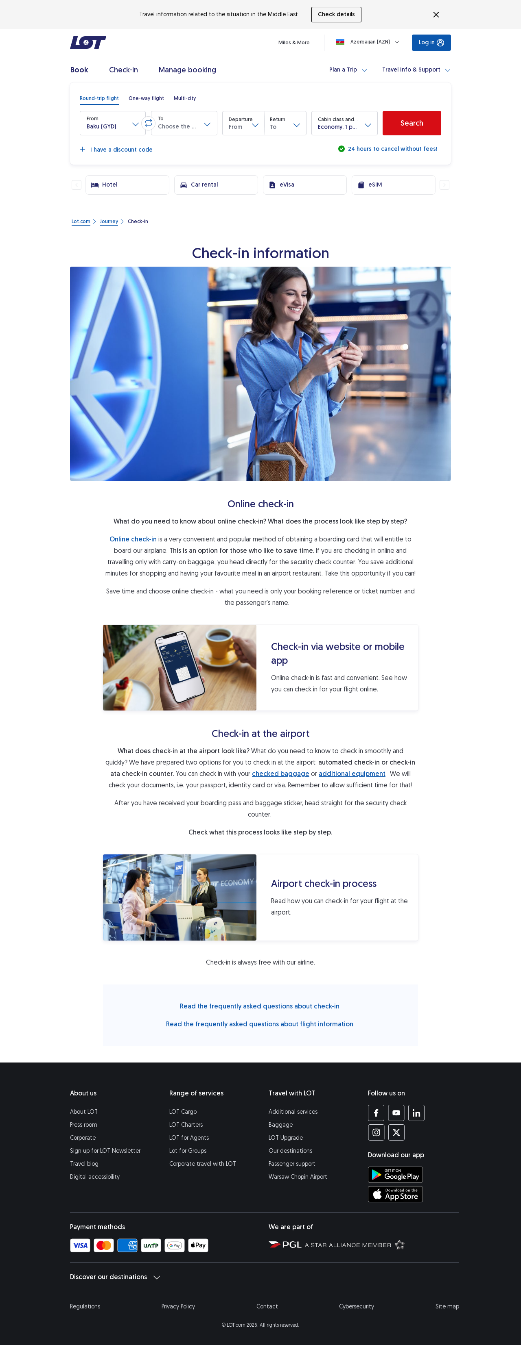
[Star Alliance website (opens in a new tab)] (355, 1244)
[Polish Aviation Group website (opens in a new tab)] (285, 1244)
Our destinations (290, 1150)
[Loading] (369, 42)
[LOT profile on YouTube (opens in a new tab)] (396, 1113)
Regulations (85, 1306)
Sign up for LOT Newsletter (105, 1150)
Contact (267, 1306)
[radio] (99, 98)
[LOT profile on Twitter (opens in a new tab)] (396, 1132)
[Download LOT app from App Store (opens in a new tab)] (395, 1194)
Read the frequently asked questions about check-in (260, 1006)
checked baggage (280, 774)
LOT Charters (186, 1124)
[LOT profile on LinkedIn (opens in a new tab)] (416, 1113)
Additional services (293, 1111)
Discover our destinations (115, 1277)
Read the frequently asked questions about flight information (260, 1024)
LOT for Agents (189, 1137)
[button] (113, 123)
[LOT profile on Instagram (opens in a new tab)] (376, 1132)
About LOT (84, 1111)
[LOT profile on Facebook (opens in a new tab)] (376, 1113)
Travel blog (84, 1163)
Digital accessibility (95, 1176)
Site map (447, 1306)
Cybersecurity (356, 1306)
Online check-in (133, 539)
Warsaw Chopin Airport (298, 1176)
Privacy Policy (178, 1306)
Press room (83, 1124)
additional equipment (352, 774)
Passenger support (292, 1163)
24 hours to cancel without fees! (391, 149)
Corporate (83, 1137)
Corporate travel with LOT (202, 1163)
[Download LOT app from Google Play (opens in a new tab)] (395, 1175)
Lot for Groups (187, 1150)
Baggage (281, 1124)
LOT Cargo (183, 1111)
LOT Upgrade (286, 1137)
